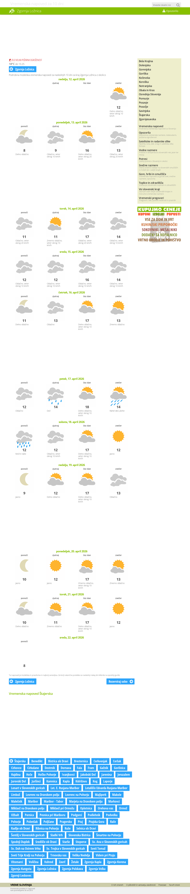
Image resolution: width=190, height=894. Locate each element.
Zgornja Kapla (93, 862)
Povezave (162, 884)
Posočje (143, 106)
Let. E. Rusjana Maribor (65, 788)
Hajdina (15, 774)
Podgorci (76, 815)
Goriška (143, 73)
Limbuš (15, 794)
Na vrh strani (174, 884)
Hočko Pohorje (47, 774)
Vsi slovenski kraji (149, 189)
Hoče (29, 774)
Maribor (33, 801)
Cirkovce (16, 768)
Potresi (143, 159)
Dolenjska (145, 65)
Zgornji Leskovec (21, 875)
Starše (66, 841)
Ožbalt (15, 815)
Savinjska (144, 111)
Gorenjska (145, 69)
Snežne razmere (148, 165)
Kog (95, 781)
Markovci (114, 801)
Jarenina (106, 774)
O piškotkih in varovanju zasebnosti (141, 884)
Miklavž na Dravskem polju (27, 808)
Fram (91, 768)
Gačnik (104, 768)
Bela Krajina (146, 61)
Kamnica (51, 781)
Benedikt (36, 761)
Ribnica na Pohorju (47, 828)
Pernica (29, 815)
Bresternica (81, 761)
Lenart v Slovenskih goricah (28, 788)
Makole (116, 794)
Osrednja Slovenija (150, 94)
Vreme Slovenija (21, 885)
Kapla (66, 781)
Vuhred (48, 862)
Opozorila (145, 132)
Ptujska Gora (96, 821)
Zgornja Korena (116, 862)
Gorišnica (119, 768)
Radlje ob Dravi (20, 828)
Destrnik (50, 768)
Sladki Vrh (56, 835)
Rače (113, 821)
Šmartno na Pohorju (108, 835)
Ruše (68, 828)
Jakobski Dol (88, 774)
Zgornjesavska (147, 119)
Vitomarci (17, 862)
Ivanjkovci (68, 774)
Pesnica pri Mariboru (52, 815)
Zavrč (62, 862)
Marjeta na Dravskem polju (86, 801)
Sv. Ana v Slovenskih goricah (109, 841)
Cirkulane (33, 768)
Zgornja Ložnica (22, 69)
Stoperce (81, 841)
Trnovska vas (58, 855)
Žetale (75, 862)
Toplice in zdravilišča (151, 182)
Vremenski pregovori (151, 198)
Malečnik (16, 801)
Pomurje (144, 98)
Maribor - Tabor (53, 801)
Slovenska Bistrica (79, 835)
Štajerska (18, 761)
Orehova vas (105, 808)
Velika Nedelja (81, 855)
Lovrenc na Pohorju (77, 794)
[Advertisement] (95, 36)
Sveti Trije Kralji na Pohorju (28, 855)
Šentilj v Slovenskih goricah (28, 835)
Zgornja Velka (97, 868)
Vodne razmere (148, 150)
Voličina (33, 862)
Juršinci (36, 781)
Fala (79, 768)
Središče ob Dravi (46, 841)
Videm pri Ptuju (105, 855)
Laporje (107, 781)
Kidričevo (81, 781)
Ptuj (80, 821)
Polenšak (32, 821)
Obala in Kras (147, 90)
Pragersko (66, 821)
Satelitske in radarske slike (154, 141)
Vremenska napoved (151, 126)
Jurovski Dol (18, 781)
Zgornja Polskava (72, 868)
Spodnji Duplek (20, 841)
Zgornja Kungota (21, 868)
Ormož (123, 808)
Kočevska (144, 77)
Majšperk (100, 794)
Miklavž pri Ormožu (62, 808)
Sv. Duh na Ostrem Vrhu (26, 848)
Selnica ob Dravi (86, 828)
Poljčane (49, 821)
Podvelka (111, 815)
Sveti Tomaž (98, 848)
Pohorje (16, 821)
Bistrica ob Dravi (58, 761)
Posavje (143, 102)
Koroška (144, 82)
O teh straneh (117, 884)
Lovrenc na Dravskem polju (42, 794)
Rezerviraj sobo (121, 681)
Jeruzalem (124, 774)
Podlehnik (94, 815)
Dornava (66, 768)
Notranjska (145, 86)
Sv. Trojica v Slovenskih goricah (65, 848)
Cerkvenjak (100, 761)
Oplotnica (86, 808)
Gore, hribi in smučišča (152, 174)
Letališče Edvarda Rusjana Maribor (106, 788)
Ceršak (117, 761)
